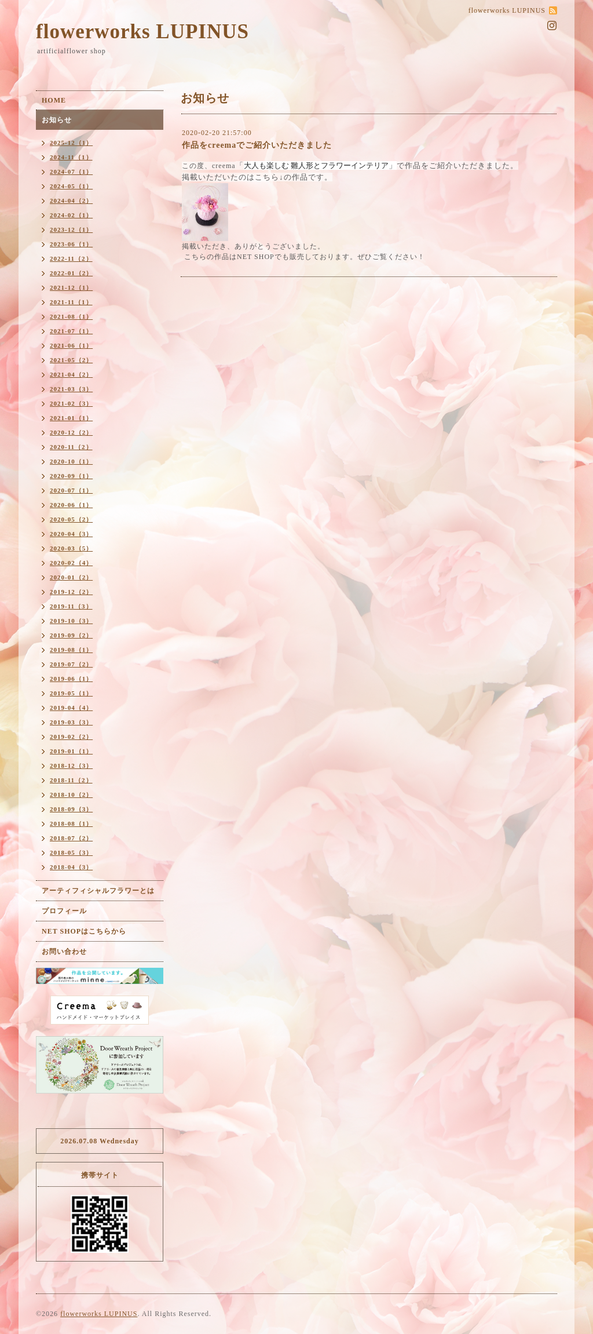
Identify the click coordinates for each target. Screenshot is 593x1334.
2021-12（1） (71, 287)
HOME (54, 100)
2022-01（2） (71, 272)
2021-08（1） (71, 316)
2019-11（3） (71, 606)
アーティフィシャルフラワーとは (98, 891)
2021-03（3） (71, 388)
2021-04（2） (71, 374)
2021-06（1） (71, 345)
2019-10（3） (71, 620)
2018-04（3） (71, 866)
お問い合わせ (64, 951)
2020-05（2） (71, 519)
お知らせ (57, 120)
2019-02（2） (71, 736)
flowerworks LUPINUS (142, 31)
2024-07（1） (71, 171)
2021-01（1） (71, 417)
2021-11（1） (71, 301)
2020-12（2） (71, 432)
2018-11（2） (71, 780)
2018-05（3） (71, 852)
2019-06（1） (71, 678)
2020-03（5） (71, 548)
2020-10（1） (71, 461)
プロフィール (64, 911)
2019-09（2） (71, 635)
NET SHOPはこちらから (84, 931)
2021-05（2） (71, 359)
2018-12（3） (71, 765)
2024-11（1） (71, 157)
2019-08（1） (71, 649)
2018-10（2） (71, 794)
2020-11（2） (71, 446)
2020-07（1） (71, 490)
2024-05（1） (71, 186)
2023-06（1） (71, 243)
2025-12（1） (71, 142)
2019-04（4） (71, 707)
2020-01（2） (71, 577)
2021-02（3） (71, 403)
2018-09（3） (71, 808)
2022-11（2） (71, 258)
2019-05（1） (71, 693)
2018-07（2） (71, 837)
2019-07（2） (71, 664)
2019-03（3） (71, 722)
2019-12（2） (71, 591)
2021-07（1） (71, 330)
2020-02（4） (71, 562)
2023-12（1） (71, 229)
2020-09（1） (71, 475)
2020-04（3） (71, 533)
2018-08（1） (71, 823)
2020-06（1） (71, 504)
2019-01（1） (71, 751)
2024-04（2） (71, 200)
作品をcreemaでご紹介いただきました (257, 145)
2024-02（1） (71, 215)
